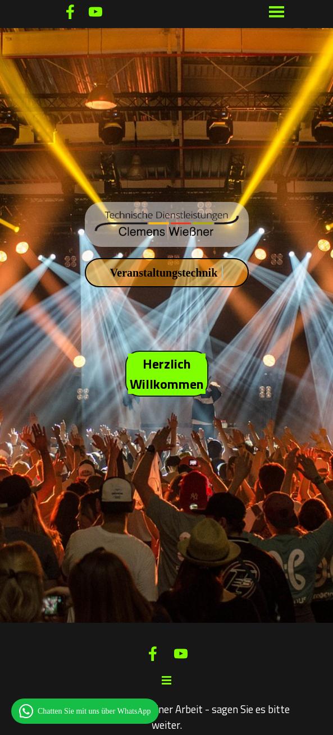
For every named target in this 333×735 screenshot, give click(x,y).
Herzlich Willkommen (167, 373)
